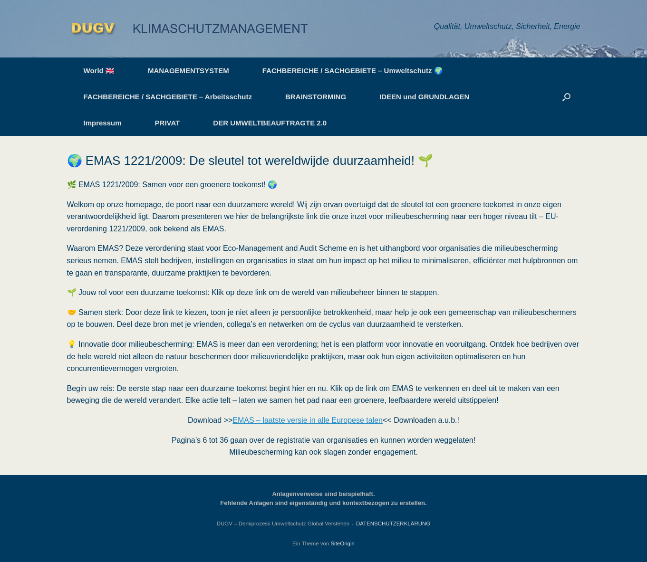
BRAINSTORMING (315, 97)
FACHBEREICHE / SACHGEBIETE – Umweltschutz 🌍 (352, 71)
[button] (566, 96)
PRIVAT (167, 123)
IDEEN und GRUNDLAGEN (424, 97)
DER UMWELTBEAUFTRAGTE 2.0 (270, 123)
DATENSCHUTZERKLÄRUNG (393, 523)
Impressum (103, 123)
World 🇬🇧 (99, 71)
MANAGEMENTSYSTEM (188, 71)
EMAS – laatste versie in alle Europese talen (307, 420)
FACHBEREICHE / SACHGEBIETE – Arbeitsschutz (168, 97)
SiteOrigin (342, 543)
